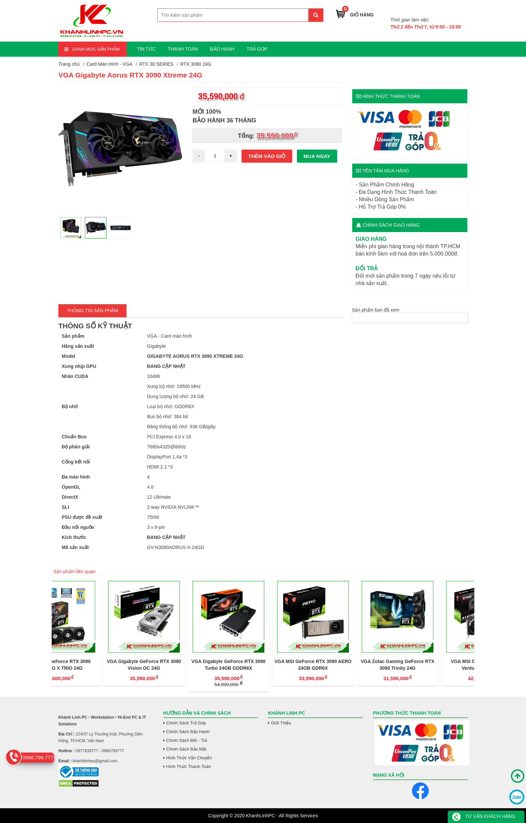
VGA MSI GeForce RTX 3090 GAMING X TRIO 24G (94, 665)
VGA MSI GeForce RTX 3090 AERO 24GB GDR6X (347, 665)
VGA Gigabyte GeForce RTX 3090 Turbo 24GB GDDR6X (263, 665)
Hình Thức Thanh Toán (188, 766)
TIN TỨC (146, 49)
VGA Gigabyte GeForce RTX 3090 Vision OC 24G (178, 665)
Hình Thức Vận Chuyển (189, 757)
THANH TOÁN (183, 49)
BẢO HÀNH (222, 49)
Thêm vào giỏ (266, 156)
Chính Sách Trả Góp (186, 722)
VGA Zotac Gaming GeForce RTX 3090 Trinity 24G (432, 665)
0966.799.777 (444, 9)
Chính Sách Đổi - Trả (186, 740)
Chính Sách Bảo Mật (186, 749)
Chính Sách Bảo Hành (188, 731)
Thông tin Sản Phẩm (92, 310)
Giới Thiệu (281, 722)
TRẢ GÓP (257, 49)
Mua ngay (317, 156)
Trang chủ (69, 64)
